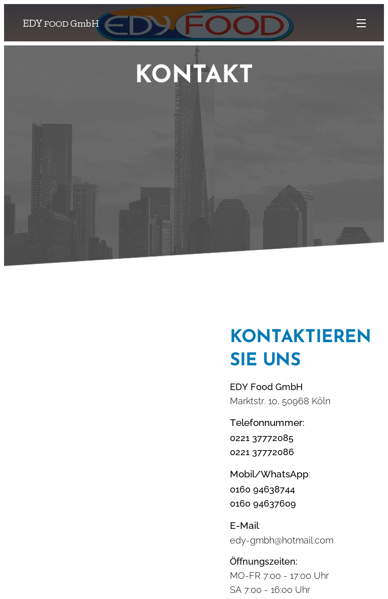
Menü (361, 23)
